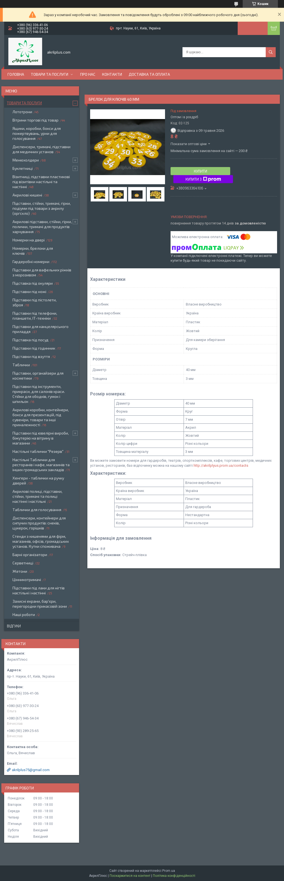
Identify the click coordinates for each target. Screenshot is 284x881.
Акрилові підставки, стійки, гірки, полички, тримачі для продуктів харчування (42, 226)
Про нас (87, 74)
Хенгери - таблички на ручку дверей (38, 480)
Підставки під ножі (29, 291)
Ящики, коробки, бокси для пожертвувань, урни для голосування (36, 133)
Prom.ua (168, 871)
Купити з (203, 179)
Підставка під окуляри (32, 283)
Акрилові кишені (27, 195)
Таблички (21, 364)
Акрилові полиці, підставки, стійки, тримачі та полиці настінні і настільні (37, 496)
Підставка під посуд (30, 339)
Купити (200, 171)
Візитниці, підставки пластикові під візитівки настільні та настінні (41, 181)
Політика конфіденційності (174, 876)
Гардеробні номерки (30, 261)
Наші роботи (23, 614)
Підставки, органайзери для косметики (38, 375)
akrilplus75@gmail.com (31, 770)
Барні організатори (29, 554)
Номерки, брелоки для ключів (32, 251)
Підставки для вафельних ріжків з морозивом (41, 272)
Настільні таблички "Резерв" (38, 451)
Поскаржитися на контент (130, 876)
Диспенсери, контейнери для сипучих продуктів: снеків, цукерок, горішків (39, 523)
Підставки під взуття (31, 356)
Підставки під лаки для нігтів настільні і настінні (38, 590)
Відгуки (14, 626)
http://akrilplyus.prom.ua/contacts (221, 465)
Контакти (112, 74)
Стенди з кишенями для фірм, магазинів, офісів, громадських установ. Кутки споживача (40, 541)
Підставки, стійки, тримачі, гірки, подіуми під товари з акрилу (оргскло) (41, 208)
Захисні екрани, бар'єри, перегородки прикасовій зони (39, 604)
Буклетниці (22, 168)
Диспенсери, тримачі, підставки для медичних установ (41, 149)
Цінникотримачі (26, 579)
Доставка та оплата (149, 74)
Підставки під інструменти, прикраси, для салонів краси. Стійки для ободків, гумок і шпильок (38, 394)
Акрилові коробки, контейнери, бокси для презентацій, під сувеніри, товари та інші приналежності (40, 417)
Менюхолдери (25, 160)
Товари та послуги (49, 74)
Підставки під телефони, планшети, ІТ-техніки (34, 315)
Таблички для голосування (36, 509)
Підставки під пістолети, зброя (34, 302)
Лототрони (22, 111)
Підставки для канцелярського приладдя (40, 329)
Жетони (19, 571)
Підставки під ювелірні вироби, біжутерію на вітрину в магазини (40, 438)
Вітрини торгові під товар (35, 120)
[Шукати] (271, 52)
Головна (15, 74)
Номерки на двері (28, 240)
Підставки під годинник (33, 348)
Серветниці (22, 563)
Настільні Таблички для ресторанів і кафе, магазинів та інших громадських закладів (41, 464)
